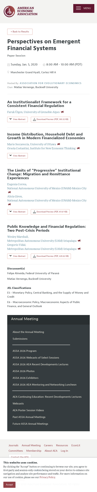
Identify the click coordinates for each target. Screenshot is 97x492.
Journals (13, 445)
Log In (64, 451)
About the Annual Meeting (28, 332)
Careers (48, 445)
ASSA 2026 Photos (24, 371)
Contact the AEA (20, 457)
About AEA (51, 451)
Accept (9, 484)
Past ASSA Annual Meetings (29, 417)
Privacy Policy (47, 477)
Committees (16, 451)
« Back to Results (20, 31)
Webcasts (18, 403)
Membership (33, 451)
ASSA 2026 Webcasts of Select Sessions (36, 357)
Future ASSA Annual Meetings (30, 424)
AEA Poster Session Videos (28, 410)
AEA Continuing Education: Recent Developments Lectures (47, 397)
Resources (62, 445)
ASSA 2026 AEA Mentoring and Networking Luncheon (44, 384)
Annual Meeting (24, 319)
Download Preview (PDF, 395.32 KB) (50, 119)
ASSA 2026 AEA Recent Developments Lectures (40, 364)
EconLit (75, 445)
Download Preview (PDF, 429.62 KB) (51, 256)
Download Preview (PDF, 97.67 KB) (50, 211)
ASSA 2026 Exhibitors (25, 378)
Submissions (20, 338)
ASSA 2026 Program (25, 351)
